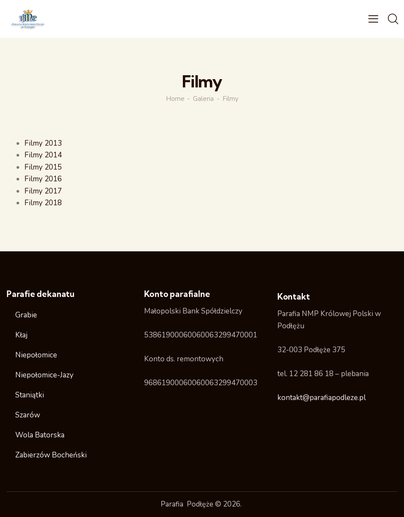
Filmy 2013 (43, 143)
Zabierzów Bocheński (51, 455)
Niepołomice (36, 355)
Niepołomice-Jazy (44, 375)
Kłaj (21, 335)
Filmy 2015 (43, 167)
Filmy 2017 (43, 191)
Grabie (26, 315)
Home (175, 99)
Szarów (27, 415)
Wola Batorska (39, 435)
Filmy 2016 (43, 179)
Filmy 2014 (43, 155)
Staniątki (29, 395)
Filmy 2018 (43, 203)
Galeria (203, 99)
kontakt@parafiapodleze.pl (321, 398)
